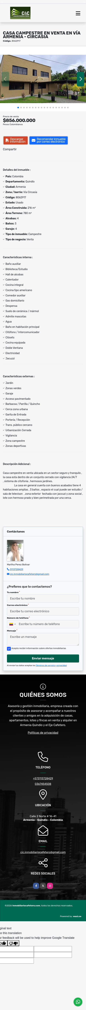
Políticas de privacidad (43, 732)
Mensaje (12, 630)
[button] (18, 107)
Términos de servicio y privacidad (51, 665)
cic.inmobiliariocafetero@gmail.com (29, 574)
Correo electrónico (18, 605)
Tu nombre (13, 592)
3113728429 (16, 569)
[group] (43, 79)
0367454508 (43, 784)
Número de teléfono (18, 617)
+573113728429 (43, 778)
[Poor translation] (13, 943)
